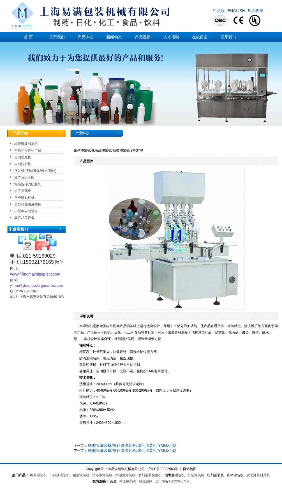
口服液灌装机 (60, 475)
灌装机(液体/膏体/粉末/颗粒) (35, 171)
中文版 (219, 10)
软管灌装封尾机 (26, 144)
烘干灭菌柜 (22, 191)
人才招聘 (171, 37)
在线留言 (200, 37)
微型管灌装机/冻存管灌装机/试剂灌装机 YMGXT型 (132, 445)
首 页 (28, 37)
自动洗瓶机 (22, 164)
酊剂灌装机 (196, 475)
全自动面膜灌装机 (27, 204)
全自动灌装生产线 (27, 150)
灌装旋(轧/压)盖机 (27, 184)
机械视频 (145, 481)
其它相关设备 (24, 218)
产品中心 (85, 37)
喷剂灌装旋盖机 (150, 475)
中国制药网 (127, 481)
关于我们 (57, 37)
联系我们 (228, 37)
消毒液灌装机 (102, 475)
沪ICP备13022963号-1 (173, 481)
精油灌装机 (81, 475)
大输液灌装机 (125, 475)
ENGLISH (236, 10)
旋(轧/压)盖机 (24, 177)
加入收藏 (255, 10)
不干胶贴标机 (24, 198)
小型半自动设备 (26, 211)
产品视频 (143, 37)
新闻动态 (114, 37)
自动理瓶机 (22, 157)
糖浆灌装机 (38, 475)
